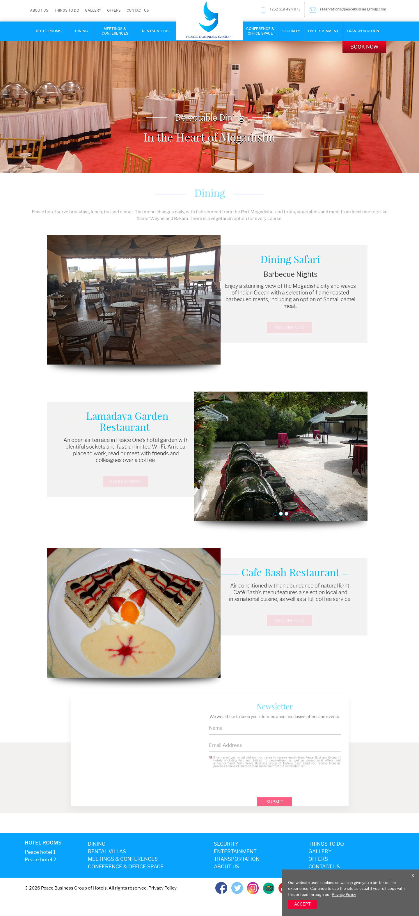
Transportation (363, 31)
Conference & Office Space (260, 30)
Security (291, 31)
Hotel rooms (48, 31)
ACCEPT (302, 904)
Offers (114, 10)
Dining (81, 31)
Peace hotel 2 (40, 860)
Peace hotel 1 (40, 852)
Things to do (66, 10)
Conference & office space (126, 866)
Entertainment (323, 31)
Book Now (364, 47)
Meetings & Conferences (115, 30)
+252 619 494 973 (280, 10)
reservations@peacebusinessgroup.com (348, 10)
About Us (39, 10)
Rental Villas (156, 31)
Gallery (93, 10)
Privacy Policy (344, 894)
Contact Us (138, 10)
